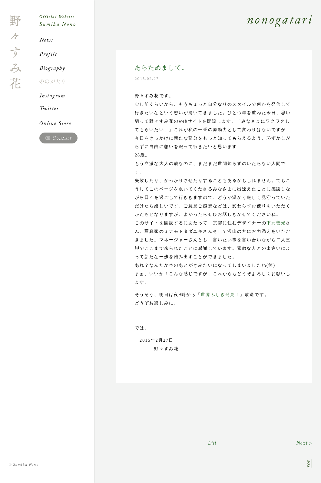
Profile (66, 53)
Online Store (66, 123)
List (212, 443)
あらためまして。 (161, 67)
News (66, 39)
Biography (66, 67)
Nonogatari (203, 28)
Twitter (66, 109)
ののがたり (66, 81)
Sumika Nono (23, 464)
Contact (58, 138)
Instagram (66, 95)
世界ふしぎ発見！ (220, 294)
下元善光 (276, 223)
